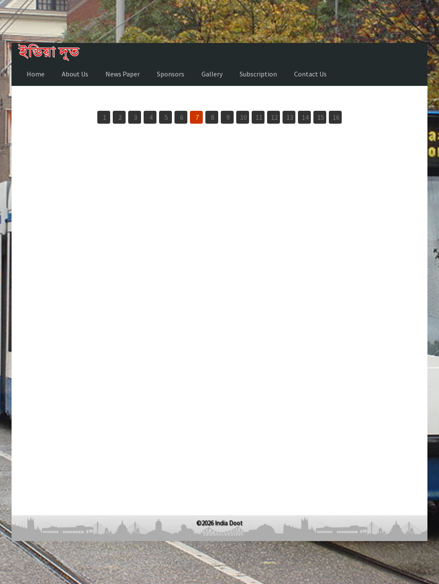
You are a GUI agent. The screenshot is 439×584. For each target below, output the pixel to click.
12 (274, 117)
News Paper (122, 74)
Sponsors (170, 74)
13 (289, 117)
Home (36, 74)
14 (305, 117)
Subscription (258, 74)
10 (243, 117)
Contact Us (310, 74)
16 (336, 117)
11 (259, 117)
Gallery (212, 74)
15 (320, 117)
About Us (75, 74)
